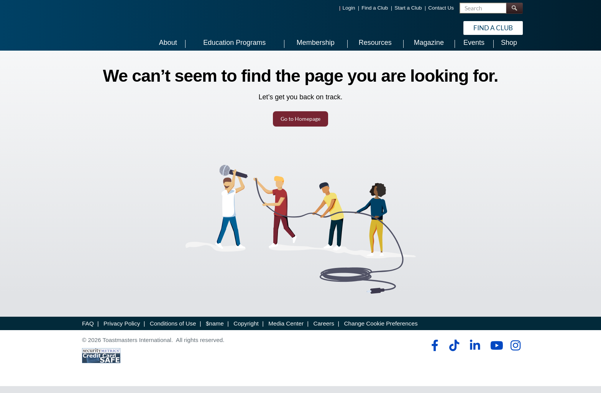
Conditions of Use (173, 330)
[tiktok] (454, 352)
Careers (324, 330)
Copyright (245, 330)
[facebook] (433, 352)
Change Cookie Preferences (380, 330)
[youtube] (495, 352)
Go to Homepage (300, 126)
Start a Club (408, 8)
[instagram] (515, 352)
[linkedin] (474, 352)
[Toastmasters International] (103, 28)
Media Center (286, 330)
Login (349, 8)
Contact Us (441, 8)
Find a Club (374, 8)
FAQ (88, 330)
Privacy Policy (121, 330)
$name (215, 330)
